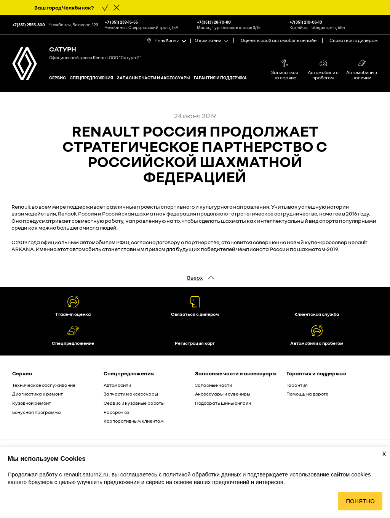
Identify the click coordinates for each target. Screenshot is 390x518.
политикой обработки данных (202, 474)
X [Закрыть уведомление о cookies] (384, 454)
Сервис (57, 77)
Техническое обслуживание (43, 385)
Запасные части (213, 385)
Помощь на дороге (307, 394)
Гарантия (297, 385)
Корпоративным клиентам (134, 421)
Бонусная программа (36, 412)
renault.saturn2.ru (86, 474)
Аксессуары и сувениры (222, 394)
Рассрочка (116, 412)
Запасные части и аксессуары (153, 77)
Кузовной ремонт (31, 403)
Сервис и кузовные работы (134, 403)
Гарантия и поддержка (220, 77)
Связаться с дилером (353, 40)
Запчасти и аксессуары (131, 394)
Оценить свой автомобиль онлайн (278, 40)
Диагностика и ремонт (37, 394)
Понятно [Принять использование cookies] (360, 501)
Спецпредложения (91, 77)
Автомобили (117, 385)
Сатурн (62, 49)
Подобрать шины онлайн (223, 403)
